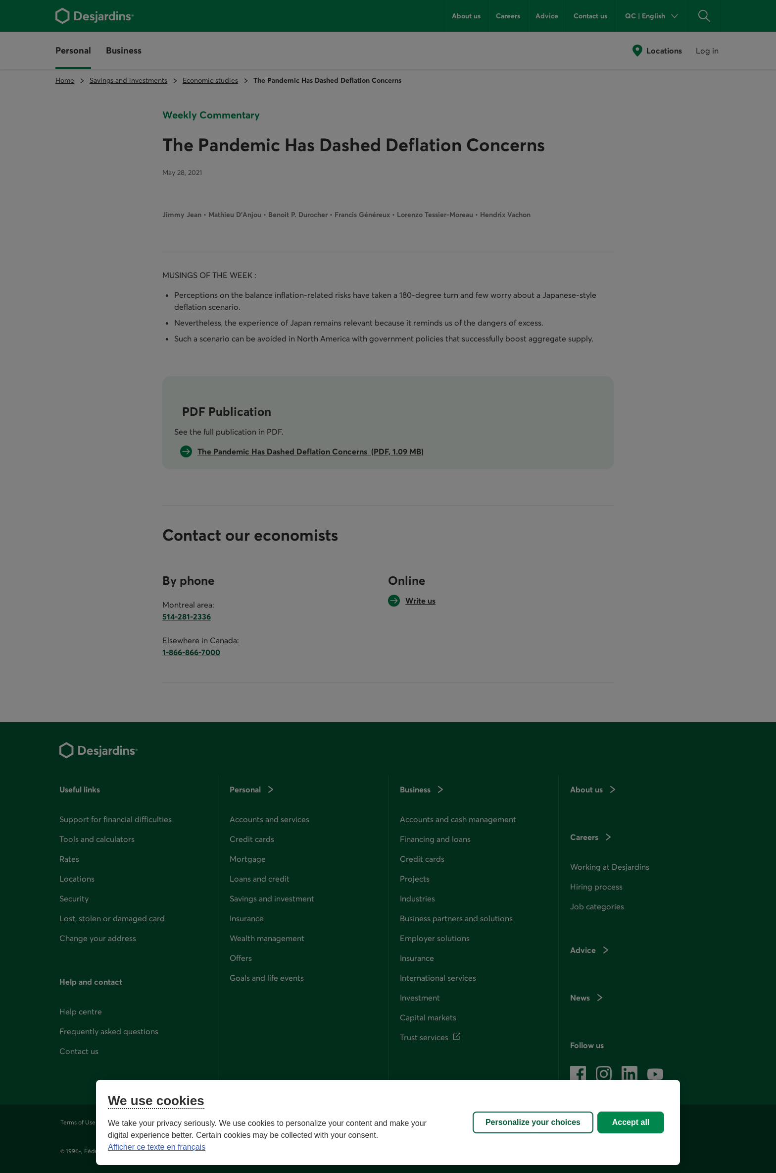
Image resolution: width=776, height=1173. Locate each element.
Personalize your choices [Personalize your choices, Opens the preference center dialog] (533, 1122)
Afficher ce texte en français (156, 1147)
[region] (388, 1122)
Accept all (631, 1122)
